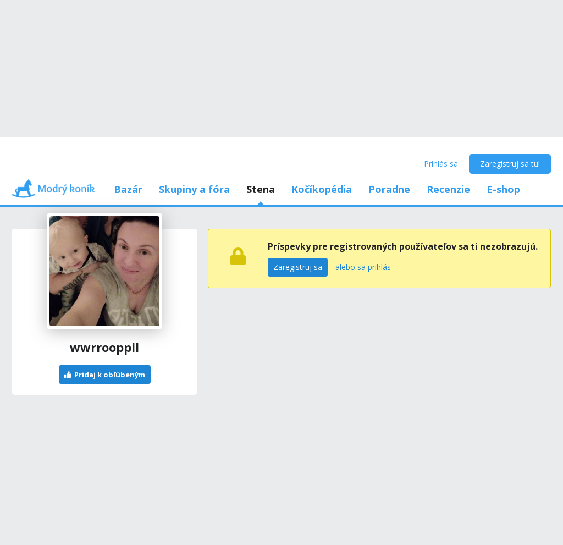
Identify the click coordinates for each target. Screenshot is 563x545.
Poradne (389, 189)
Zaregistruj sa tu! (510, 163)
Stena (260, 189)
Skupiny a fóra (194, 189)
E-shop (503, 189)
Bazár (128, 189)
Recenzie (448, 189)
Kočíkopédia (321, 189)
